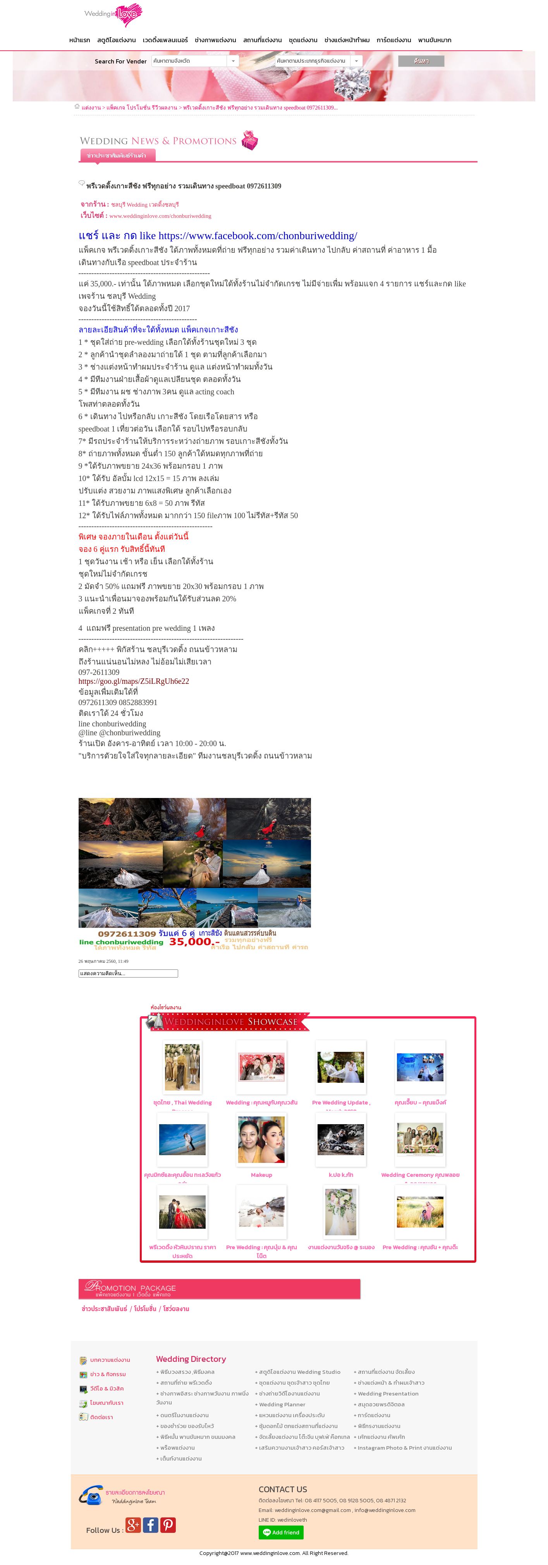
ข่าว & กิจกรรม (108, 1374)
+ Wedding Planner (280, 1404)
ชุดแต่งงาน (303, 40)
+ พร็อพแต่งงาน (175, 1447)
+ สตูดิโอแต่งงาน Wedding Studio (297, 1371)
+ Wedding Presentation (386, 1393)
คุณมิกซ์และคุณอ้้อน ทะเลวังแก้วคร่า (182, 1179)
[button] (233, 61)
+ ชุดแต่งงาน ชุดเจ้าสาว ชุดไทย (292, 1382)
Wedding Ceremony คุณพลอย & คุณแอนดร (420, 1179)
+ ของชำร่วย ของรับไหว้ (185, 1425)
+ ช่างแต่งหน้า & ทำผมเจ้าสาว (389, 1382)
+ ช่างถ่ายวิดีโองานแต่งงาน (287, 1393)
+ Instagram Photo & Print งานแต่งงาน (403, 1447)
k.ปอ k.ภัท (341, 1174)
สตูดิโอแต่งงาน (116, 40)
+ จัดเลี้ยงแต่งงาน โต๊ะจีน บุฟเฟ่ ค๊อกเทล (302, 1436)
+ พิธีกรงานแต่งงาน (377, 1425)
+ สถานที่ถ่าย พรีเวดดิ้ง (184, 1382)
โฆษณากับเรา (107, 1402)
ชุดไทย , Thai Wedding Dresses (182, 1107)
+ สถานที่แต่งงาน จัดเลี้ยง (384, 1371)
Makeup (261, 1174)
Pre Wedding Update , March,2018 (341, 1107)
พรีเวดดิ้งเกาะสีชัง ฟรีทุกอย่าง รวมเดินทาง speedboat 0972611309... (260, 108)
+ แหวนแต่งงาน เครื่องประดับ (290, 1415)
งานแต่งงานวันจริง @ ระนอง (341, 1247)
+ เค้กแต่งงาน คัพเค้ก (379, 1436)
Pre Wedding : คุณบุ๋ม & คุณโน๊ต (261, 1251)
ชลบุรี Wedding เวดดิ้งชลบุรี (145, 205)
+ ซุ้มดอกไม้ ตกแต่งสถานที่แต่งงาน (296, 1425)
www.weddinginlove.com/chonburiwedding (160, 216)
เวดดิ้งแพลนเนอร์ (165, 40)
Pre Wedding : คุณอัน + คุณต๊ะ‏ (420, 1247)
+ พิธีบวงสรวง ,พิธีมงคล (185, 1371)
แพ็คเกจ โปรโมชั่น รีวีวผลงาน (142, 108)
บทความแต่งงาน (110, 1359)
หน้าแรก (79, 40)
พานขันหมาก (435, 40)
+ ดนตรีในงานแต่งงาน (182, 1415)
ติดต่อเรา (101, 1417)
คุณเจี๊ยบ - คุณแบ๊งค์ (420, 1102)
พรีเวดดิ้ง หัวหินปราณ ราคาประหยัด (182, 1251)
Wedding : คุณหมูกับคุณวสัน (261, 1102)
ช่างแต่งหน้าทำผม (347, 40)
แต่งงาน (91, 108)
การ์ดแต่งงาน (394, 40)
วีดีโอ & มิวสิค (107, 1388)
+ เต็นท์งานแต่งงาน (179, 1458)
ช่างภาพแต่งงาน (215, 40)
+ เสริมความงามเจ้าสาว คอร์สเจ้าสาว (299, 1447)
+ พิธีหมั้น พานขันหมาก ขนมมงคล (195, 1436)
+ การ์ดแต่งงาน (372, 1415)
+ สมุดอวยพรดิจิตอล (379, 1404)
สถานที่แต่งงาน (262, 40)
